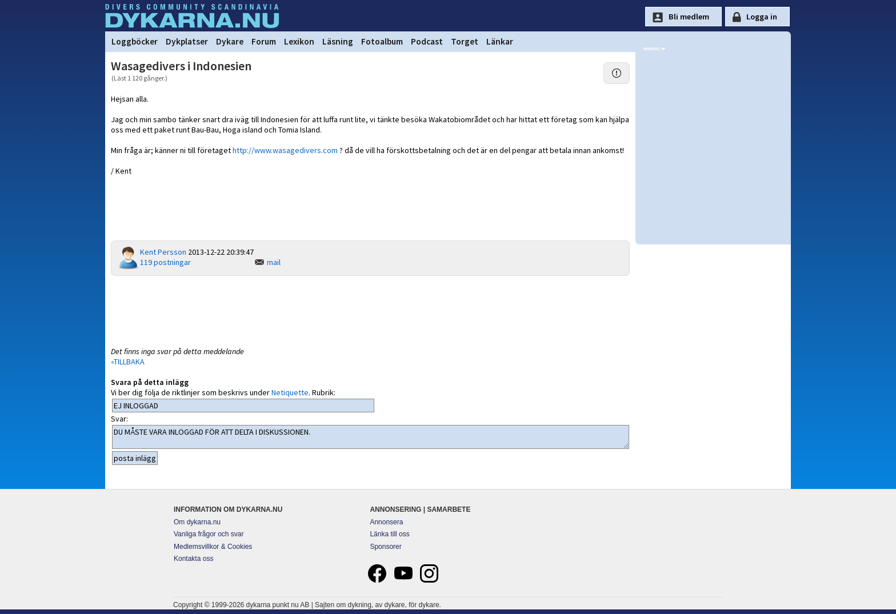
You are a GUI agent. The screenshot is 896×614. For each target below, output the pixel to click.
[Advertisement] (370, 310)
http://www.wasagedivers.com (285, 150)
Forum (263, 41)
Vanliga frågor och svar (209, 534)
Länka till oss (389, 534)
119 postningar (165, 262)
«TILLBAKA (128, 361)
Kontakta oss (193, 559)
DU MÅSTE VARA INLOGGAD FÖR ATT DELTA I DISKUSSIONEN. (370, 437)
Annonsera (386, 522)
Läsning (337, 41)
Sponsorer (385, 547)
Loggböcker (134, 41)
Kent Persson (163, 252)
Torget (464, 41)
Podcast (427, 41)
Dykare (229, 41)
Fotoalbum (382, 41)
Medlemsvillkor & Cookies (213, 547)
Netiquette (290, 392)
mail (274, 262)
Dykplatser (187, 41)
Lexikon (299, 41)
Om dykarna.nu (197, 522)
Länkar (499, 41)
